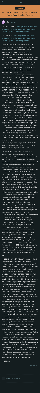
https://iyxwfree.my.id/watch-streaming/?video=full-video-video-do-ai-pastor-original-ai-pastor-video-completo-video (19, 29)
